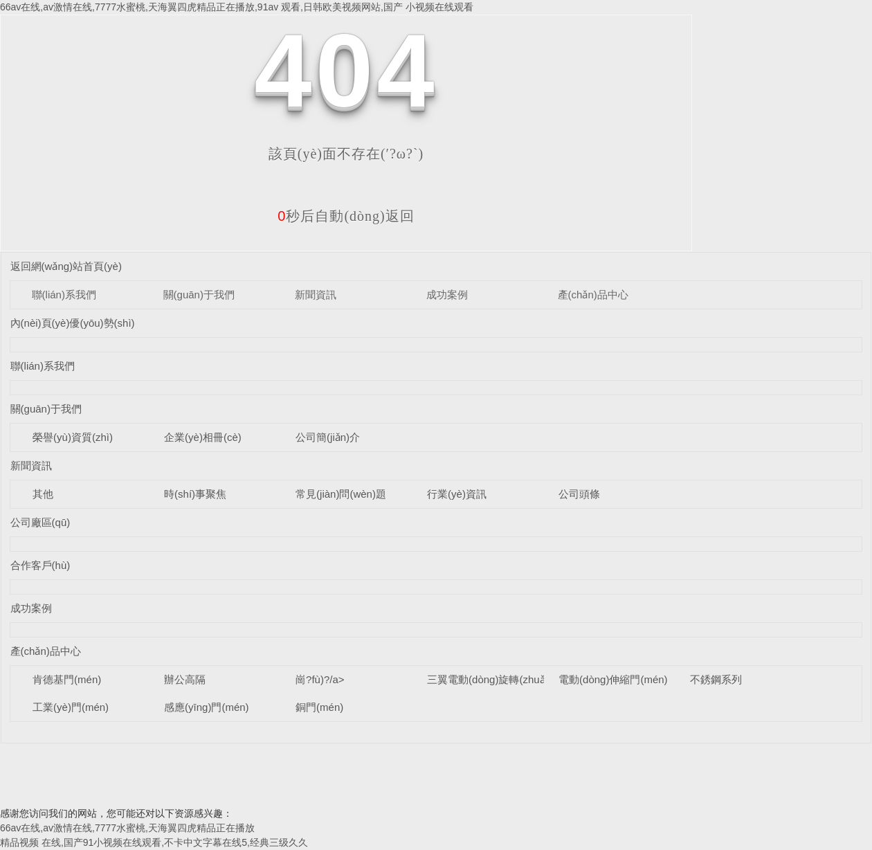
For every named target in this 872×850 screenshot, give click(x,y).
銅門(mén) (319, 707)
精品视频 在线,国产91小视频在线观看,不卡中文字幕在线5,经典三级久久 (154, 842)
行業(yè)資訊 (457, 494)
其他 (43, 494)
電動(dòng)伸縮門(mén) (613, 679)
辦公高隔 (185, 679)
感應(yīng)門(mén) (206, 707)
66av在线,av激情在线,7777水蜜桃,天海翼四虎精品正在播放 (127, 827)
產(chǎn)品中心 (593, 294)
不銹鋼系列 (716, 679)
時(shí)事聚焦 (195, 494)
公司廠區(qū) (40, 522)
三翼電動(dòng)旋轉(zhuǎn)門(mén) (509, 679)
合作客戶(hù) (40, 565)
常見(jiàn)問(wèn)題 (341, 494)
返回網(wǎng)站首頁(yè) (66, 266)
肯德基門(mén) (67, 679)
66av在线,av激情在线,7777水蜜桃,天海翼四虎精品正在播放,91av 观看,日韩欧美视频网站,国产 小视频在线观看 (236, 6)
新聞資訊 (315, 294)
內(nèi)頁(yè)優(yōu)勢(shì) (72, 323)
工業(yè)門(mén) (71, 707)
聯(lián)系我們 (64, 294)
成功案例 (447, 294)
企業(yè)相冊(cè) (203, 437)
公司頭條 (579, 494)
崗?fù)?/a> (320, 679)
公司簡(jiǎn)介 (328, 437)
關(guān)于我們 (199, 294)
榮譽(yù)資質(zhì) (73, 437)
